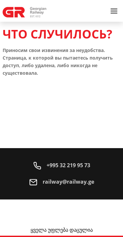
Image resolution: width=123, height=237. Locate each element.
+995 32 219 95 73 (61, 165)
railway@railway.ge (61, 181)
